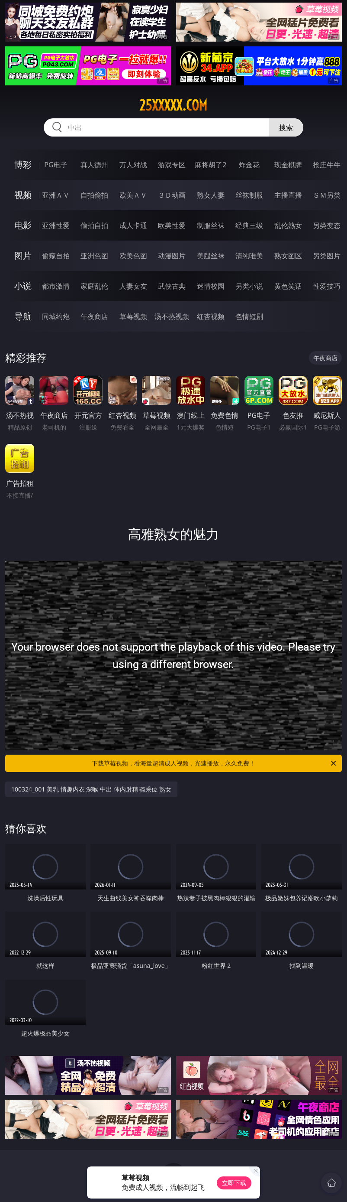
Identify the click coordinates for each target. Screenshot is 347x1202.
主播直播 (288, 195)
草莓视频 (133, 316)
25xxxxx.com (173, 105)
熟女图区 (288, 256)
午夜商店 (94, 316)
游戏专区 (172, 164)
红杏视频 (211, 316)
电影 (23, 225)
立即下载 (234, 1183)
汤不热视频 (171, 316)
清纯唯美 (249, 256)
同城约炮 (56, 316)
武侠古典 (172, 286)
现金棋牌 (288, 164)
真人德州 (94, 164)
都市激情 (56, 286)
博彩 (23, 164)
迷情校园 (211, 286)
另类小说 (249, 286)
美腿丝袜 (211, 256)
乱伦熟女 (288, 225)
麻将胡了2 (210, 164)
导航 (23, 316)
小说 (23, 286)
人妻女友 (133, 286)
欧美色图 (133, 256)
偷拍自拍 (94, 225)
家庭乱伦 (94, 286)
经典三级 (249, 225)
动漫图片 (172, 256)
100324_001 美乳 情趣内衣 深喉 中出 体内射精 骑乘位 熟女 (91, 789)
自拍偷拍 (94, 195)
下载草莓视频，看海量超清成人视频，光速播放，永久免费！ (214, 763)
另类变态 (327, 225)
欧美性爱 (172, 225)
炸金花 (249, 164)
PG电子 (55, 164)
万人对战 (133, 164)
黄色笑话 (288, 286)
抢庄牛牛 (327, 164)
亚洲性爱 (56, 225)
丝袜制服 (249, 195)
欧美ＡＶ (133, 195)
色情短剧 (249, 316)
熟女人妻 (211, 195)
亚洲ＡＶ (56, 195)
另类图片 (327, 256)
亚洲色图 (94, 256)
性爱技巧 (327, 286)
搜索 (286, 127)
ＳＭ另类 (327, 195)
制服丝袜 (211, 225)
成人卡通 (133, 225)
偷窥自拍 (56, 256)
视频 (23, 195)
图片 (23, 255)
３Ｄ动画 (172, 195)
